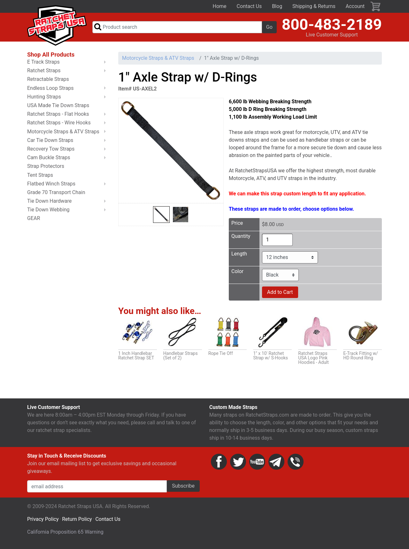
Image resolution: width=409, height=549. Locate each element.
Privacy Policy (43, 522)
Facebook (218, 464)
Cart (376, 6)
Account (355, 6)
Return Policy (77, 522)
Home (220, 6)
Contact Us (249, 6)
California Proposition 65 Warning (65, 535)
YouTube (257, 464)
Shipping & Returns (314, 6)
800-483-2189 (332, 26)
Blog (277, 6)
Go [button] (269, 28)
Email (276, 464)
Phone (295, 464)
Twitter (238, 464)
